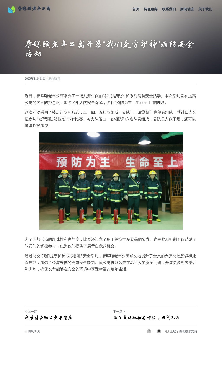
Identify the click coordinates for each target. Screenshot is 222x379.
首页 (135, 9)
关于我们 (205, 9)
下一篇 (119, 311)
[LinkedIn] (149, 331)
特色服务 (151, 9)
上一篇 (31, 311)
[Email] (159, 331)
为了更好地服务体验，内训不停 (146, 317)
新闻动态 (187, 9)
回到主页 (32, 331)
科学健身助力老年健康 (48, 317)
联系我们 (169, 9)
